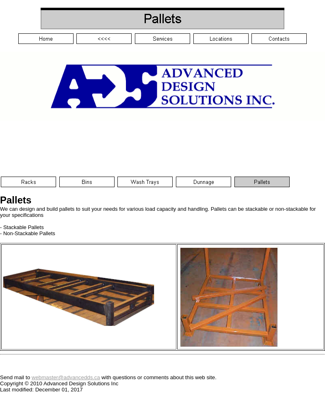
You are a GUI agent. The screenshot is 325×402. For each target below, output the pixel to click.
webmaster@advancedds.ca (66, 377)
